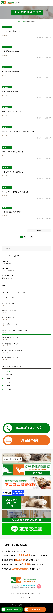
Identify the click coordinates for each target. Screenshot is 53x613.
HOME (18, 21)
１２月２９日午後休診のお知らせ (15, 192)
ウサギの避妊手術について (12, 31)
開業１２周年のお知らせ (12, 111)
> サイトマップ (26, 597)
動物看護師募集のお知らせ (12, 152)
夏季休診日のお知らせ (11, 71)
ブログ (23, 21)
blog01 (7, 27)
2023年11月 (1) (11, 374)
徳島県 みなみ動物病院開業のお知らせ (18, 132)
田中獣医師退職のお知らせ (12, 172)
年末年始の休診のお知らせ (12, 212)
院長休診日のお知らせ (11, 51)
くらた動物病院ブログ (11, 91)
